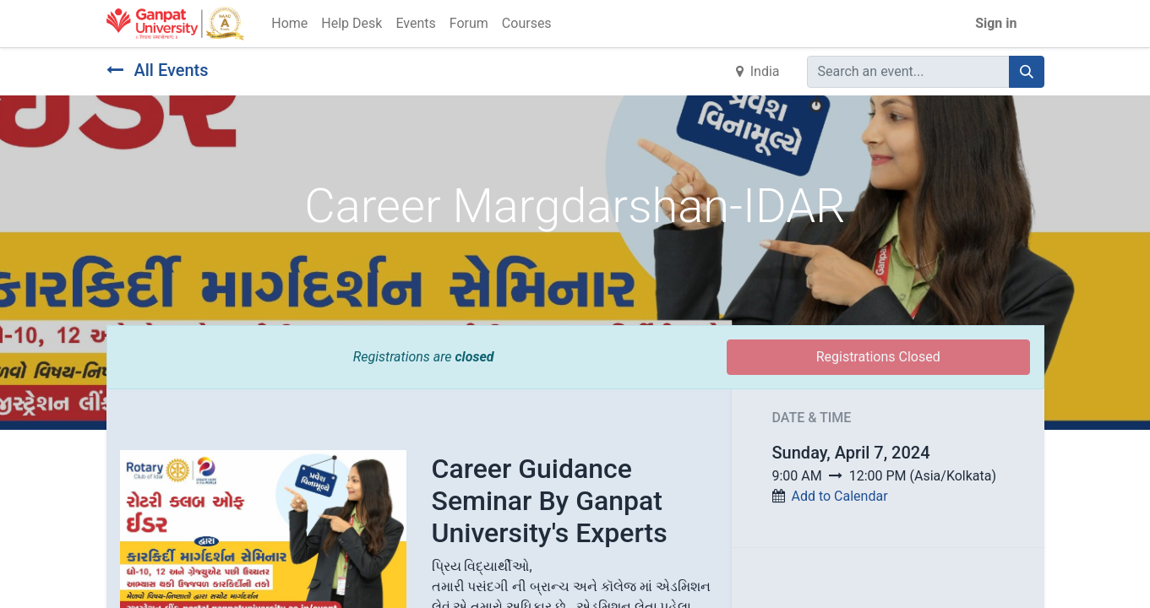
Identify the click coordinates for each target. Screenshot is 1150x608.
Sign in (995, 23)
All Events (157, 70)
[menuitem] (289, 24)
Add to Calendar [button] (839, 496)
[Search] (1026, 72)
